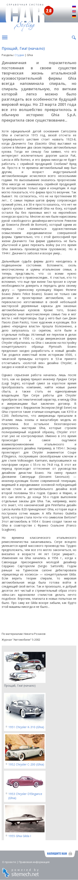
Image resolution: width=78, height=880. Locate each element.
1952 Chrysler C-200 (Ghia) (26, 764)
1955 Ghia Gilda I (19, 836)
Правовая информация (34, 862)
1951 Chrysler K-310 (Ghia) (26, 727)
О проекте (9, 862)
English (74, 11)
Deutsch (74, 16)
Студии (19, 55)
